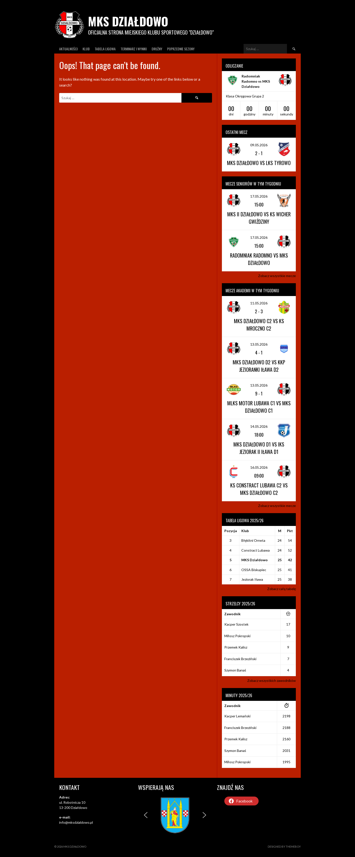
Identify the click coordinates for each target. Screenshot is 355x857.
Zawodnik (232, 614)
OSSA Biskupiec (253, 570)
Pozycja (230, 531)
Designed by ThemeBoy (284, 846)
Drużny (157, 48)
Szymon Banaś (235, 670)
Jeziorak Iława (252, 579)
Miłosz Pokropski (237, 636)
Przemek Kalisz (235, 647)
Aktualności (68, 48)
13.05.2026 (258, 344)
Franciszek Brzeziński (240, 659)
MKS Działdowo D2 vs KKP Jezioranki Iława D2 (259, 365)
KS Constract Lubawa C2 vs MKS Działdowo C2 (259, 489)
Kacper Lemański (237, 716)
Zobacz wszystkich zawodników (271, 680)
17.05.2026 (258, 196)
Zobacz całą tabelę (281, 589)
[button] (146, 815)
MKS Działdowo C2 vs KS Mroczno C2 (259, 324)
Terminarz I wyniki (134, 48)
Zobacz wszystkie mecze (277, 276)
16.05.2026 (258, 467)
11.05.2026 (258, 303)
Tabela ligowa (105, 48)
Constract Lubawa (255, 550)
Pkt (290, 531)
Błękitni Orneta (253, 540)
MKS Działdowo (128, 21)
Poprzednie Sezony (181, 48)
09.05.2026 (258, 145)
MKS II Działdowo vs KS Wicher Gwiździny (259, 217)
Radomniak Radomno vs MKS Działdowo (256, 81)
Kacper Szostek (236, 624)
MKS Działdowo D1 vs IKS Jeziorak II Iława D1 (258, 448)
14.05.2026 (258, 426)
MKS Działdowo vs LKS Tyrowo (259, 163)
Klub (86, 48)
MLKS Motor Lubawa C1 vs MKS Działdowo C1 (259, 406)
